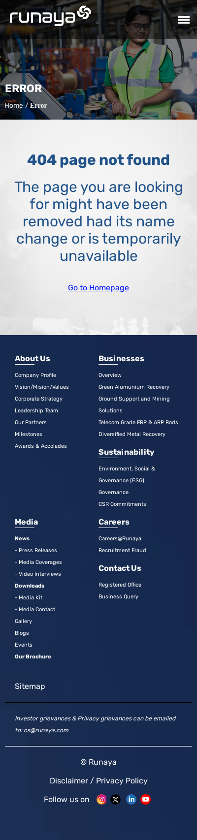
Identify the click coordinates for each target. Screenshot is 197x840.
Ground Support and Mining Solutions (134, 405)
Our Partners (31, 422)
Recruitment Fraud (122, 550)
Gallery (23, 621)
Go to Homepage (98, 287)
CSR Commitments (122, 504)
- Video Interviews (38, 574)
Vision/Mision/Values (42, 387)
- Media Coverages (38, 562)
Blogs (22, 633)
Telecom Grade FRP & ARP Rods (138, 422)
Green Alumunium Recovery (133, 387)
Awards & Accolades (41, 446)
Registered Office (119, 585)
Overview (110, 375)
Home (12, 105)
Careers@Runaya (119, 538)
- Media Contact (35, 609)
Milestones (28, 434)
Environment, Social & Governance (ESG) (126, 475)
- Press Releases (36, 550)
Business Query (118, 596)
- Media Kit (28, 597)
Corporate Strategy (39, 399)
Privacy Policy (122, 780)
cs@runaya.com (46, 730)
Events (24, 645)
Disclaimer (69, 780)
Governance (113, 492)
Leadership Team (36, 410)
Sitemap (30, 686)
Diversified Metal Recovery (131, 434)
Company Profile (35, 375)
